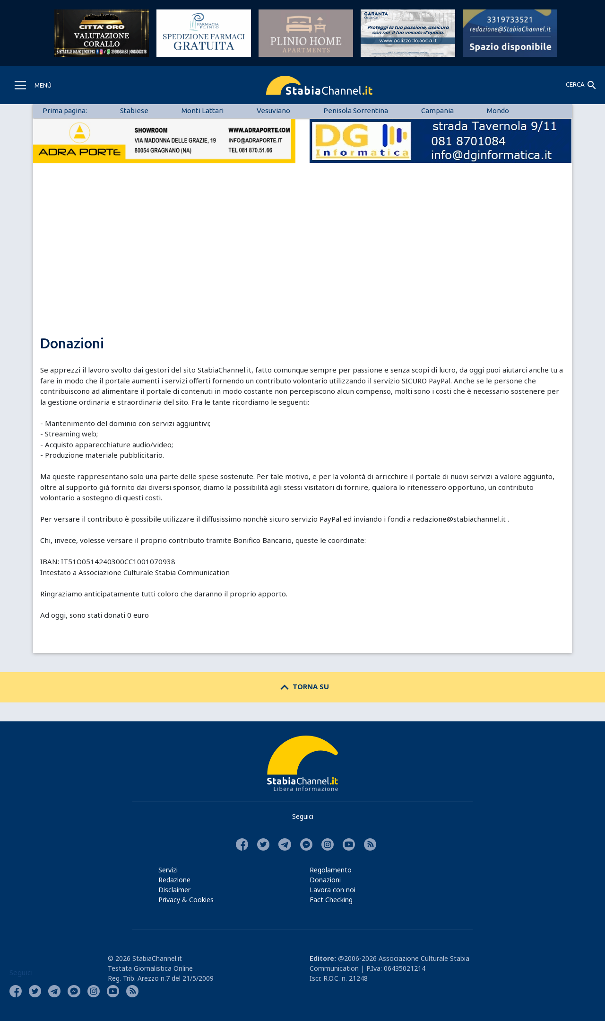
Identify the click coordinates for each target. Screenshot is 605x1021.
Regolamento (331, 869)
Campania (437, 111)
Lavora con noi (332, 889)
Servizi (168, 869)
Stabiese (134, 111)
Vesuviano (273, 111)
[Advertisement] (302, 265)
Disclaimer (174, 889)
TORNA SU (303, 686)
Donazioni (325, 879)
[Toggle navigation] (32, 85)
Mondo (498, 111)
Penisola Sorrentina (355, 111)
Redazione (174, 879)
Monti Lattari (203, 111)
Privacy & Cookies (186, 899)
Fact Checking (331, 899)
